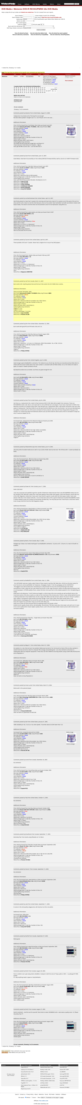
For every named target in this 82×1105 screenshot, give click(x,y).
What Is (52, 4)
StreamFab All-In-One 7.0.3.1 (27, 1071)
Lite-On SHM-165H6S (25, 213)
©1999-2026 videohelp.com (41, 1103)
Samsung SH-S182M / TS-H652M (28, 293)
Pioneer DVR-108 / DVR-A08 (27, 809)
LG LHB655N (62, 1071)
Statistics (57, 1094)
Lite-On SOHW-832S (25, 986)
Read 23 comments (70, 76)
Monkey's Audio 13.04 (45, 1069)
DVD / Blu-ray (36, 4)
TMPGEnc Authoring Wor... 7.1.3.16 (29, 1080)
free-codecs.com (43, 1100)
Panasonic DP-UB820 (64, 1087)
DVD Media (7, 9)
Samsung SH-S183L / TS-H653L (28, 126)
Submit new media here (27, 12)
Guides (45, 4)
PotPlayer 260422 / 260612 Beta (47, 1080)
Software (27, 4)
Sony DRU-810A (24, 662)
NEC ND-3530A (24, 916)
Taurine (27, 239)
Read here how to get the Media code (52, 17)
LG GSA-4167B (24, 377)
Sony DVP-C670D (63, 1078)
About (58, 4)
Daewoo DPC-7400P (64, 1069)
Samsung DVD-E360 (64, 1076)
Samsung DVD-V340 (64, 1074)
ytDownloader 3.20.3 (25, 1074)
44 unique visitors (11, 1074)
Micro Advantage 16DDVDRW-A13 (29, 697)
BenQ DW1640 (23, 335)
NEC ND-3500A (24, 619)
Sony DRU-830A (24, 256)
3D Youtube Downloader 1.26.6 (47, 1076)
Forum (19, 4)
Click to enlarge (71, 136)
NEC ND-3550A (24, 422)
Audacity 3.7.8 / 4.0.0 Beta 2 (27, 1069)
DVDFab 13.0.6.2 (44, 1071)
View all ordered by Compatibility (39, 34)
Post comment (69, 80)
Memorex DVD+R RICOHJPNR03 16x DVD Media (36, 9)
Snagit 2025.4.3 (24, 1067)
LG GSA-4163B (24, 460)
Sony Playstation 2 (28, 676)
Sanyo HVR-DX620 (64, 1083)
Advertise (41, 1094)
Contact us (22, 1094)
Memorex (4, 76)
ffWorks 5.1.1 (24, 1076)
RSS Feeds (52, 1094)
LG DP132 (62, 1085)
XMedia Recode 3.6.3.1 (45, 1087)
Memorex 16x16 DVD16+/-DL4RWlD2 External (32, 554)
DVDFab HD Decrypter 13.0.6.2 (47, 1074)
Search (17, 1094)
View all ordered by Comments (20, 34)
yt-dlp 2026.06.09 (44, 1085)
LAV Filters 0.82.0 (44, 1083)
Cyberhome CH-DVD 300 (29, 712)
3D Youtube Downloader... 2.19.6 (47, 1078)
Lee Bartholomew (30, 198)
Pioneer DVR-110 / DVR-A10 (27, 510)
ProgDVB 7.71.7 (24, 1083)
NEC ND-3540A (24, 948)
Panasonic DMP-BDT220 (65, 1080)
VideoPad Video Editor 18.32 (46, 1067)
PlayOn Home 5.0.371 (26, 1088)
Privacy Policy (30, 1094)
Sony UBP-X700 (63, 1067)
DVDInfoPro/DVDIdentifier (33, 86)
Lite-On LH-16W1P (24, 168)
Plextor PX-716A (24, 846)
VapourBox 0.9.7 (24, 1078)
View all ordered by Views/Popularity (60, 34)
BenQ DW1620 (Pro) (25, 881)
